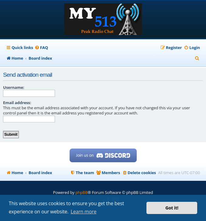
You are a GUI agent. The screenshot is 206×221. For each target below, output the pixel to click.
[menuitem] (41, 47)
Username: (13, 87)
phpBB (81, 192)
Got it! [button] (171, 208)
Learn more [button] (84, 211)
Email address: (17, 102)
